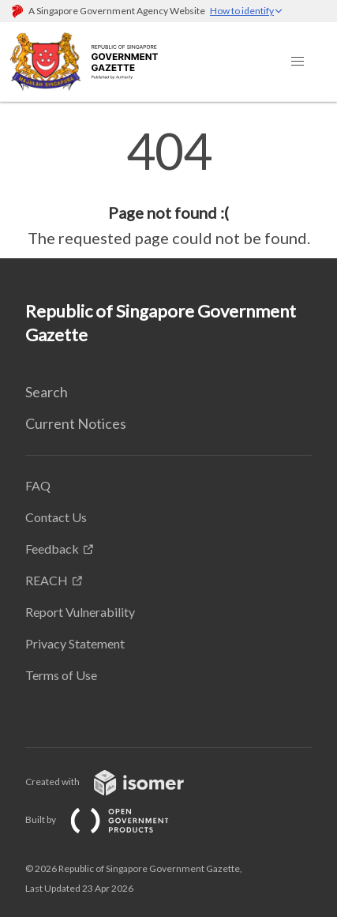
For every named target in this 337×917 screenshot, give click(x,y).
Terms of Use (61, 674)
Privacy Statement (75, 643)
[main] (168, 188)
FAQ (38, 485)
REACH (46, 580)
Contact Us (56, 516)
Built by (109, 819)
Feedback (52, 548)
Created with (117, 781)
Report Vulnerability (80, 611)
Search (46, 391)
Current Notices (75, 423)
